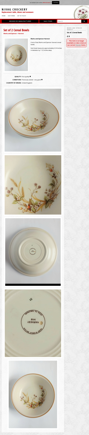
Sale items (48, 21)
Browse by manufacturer (20, 21)
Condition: (17, 80)
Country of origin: (13, 83)
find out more (46, 2)
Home (3, 16)
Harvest (21, 33)
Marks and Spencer (10, 33)
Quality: (18, 77)
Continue (55, 2)
